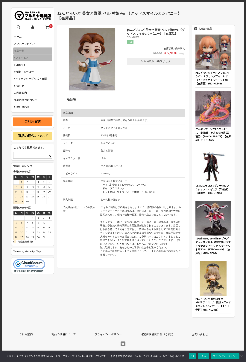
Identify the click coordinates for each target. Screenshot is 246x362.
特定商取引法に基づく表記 (157, 334)
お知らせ (20, 92)
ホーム (19, 37)
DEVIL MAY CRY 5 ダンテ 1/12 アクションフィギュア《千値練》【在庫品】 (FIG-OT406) (212, 189)
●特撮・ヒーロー (25, 76)
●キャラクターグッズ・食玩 (31, 84)
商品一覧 (20, 53)
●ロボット (21, 68)
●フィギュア (22, 60)
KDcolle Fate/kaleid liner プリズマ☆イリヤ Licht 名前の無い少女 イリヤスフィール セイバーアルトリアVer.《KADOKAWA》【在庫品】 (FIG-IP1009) (213, 246)
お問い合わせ (23, 116)
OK (192, 356)
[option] (92, 59)
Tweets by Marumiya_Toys (27, 261)
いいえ (203, 356)
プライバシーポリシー (108, 334)
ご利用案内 (21, 100)
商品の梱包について (27, 108)
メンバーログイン (25, 45)
